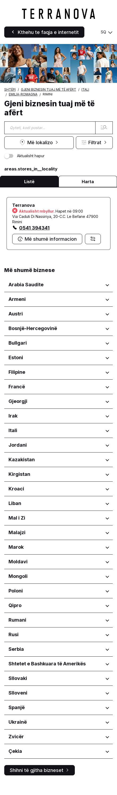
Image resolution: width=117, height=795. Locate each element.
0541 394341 (34, 228)
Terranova (23, 205)
